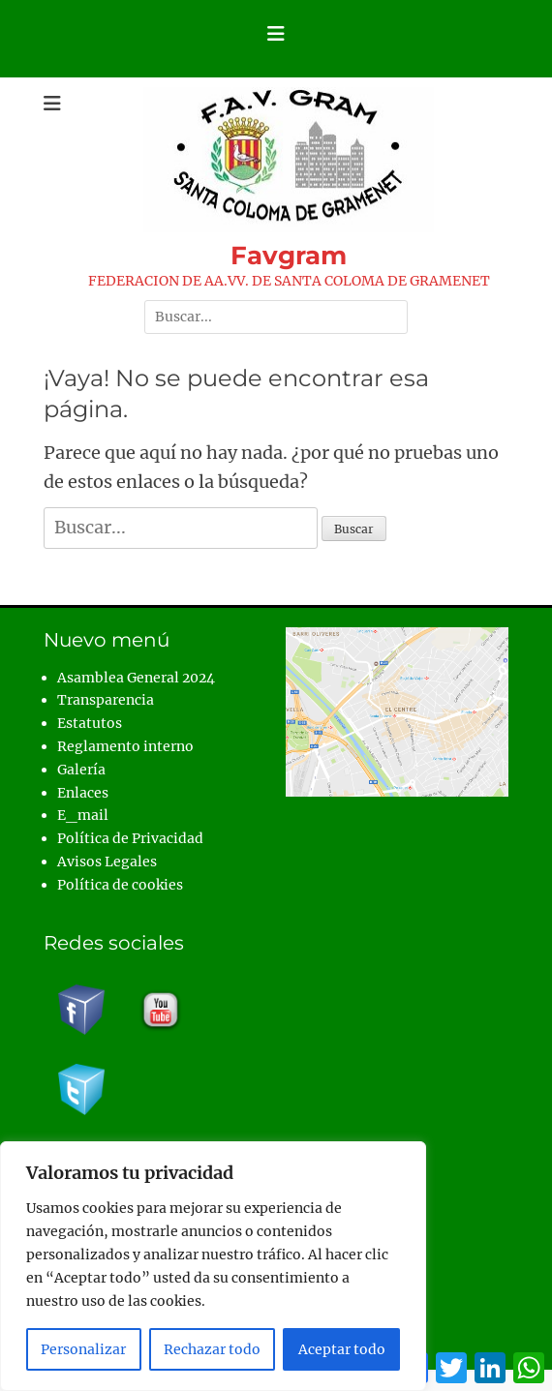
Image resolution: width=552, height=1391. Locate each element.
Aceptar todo (341, 1349)
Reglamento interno (125, 746)
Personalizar (83, 1349)
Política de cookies (120, 884)
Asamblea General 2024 (136, 677)
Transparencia (105, 700)
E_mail (82, 815)
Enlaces (82, 792)
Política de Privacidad (130, 838)
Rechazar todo (212, 1349)
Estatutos (89, 723)
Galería (81, 769)
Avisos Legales (107, 861)
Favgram (288, 255)
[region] (213, 1266)
